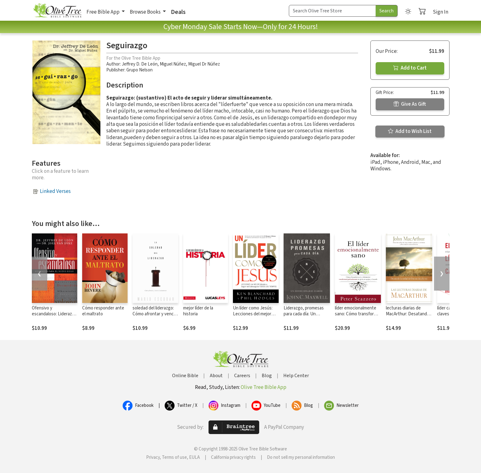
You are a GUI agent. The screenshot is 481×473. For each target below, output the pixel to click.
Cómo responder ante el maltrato (103, 311)
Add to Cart (410, 68)
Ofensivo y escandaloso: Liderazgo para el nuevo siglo (54, 314)
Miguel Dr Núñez (204, 64)
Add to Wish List (410, 131)
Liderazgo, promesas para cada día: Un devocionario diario (304, 314)
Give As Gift (410, 104)
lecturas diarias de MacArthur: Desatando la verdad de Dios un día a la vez (408, 317)
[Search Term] (332, 11)
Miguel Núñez (173, 64)
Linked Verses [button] (55, 191)
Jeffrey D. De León (140, 64)
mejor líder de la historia (198, 311)
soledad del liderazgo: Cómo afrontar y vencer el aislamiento (155, 314)
